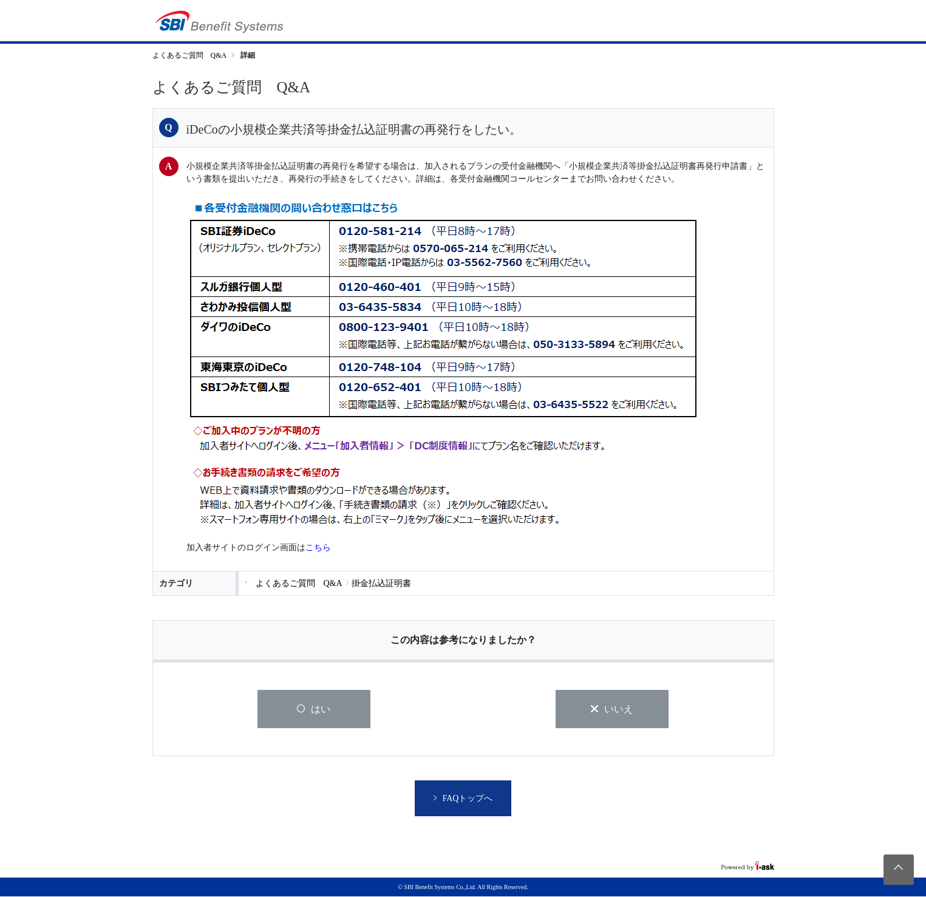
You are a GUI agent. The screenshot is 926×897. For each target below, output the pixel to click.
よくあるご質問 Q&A (189, 55)
